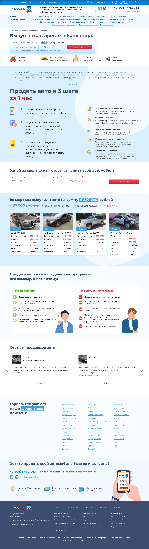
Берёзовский (68, 412)
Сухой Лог (118, 446)
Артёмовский (68, 408)
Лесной (91, 432)
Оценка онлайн (26, 2)
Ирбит (117, 418)
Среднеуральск (95, 446)
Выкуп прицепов (107, 25)
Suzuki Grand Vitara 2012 (121, 234)
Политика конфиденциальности (21, 525)
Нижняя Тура (94, 435)
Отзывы (53, 2)
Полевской (119, 439)
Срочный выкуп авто (45, 16)
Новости (41, 2)
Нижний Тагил (68, 435)
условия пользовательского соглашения (48, 50)
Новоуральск (120, 435)
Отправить (79, 47)
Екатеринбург (68, 405)
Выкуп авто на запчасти (41, 19)
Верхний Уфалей (95, 415)
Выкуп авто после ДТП (67, 16)
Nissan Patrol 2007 (88, 232)
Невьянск (118, 432)
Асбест (91, 408)
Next (142, 234)
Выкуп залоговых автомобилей (67, 19)
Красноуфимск (94, 429)
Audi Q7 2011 (18, 232)
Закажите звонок (85, 472)
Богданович (119, 412)
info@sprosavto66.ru (97, 2)
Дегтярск (92, 418)
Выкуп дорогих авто (78, 22)
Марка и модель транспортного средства (27, 177)
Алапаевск (93, 405)
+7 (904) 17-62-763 (55, 43)
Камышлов (67, 425)
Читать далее (75, 84)
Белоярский (119, 408)
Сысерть (66, 449)
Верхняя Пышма (121, 415)
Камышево (119, 422)
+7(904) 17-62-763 (23, 472)
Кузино (117, 429)
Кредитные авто (86, 16)
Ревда (65, 442)
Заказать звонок (132, 11)
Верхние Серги (69, 415)
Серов (117, 442)
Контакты (65, 2)
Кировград (119, 425)
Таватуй (91, 449)
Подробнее (41, 383)
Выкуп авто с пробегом (105, 16)
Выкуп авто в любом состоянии (120, 19)
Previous (7, 234)
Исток (64, 422)
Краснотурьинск (69, 429)
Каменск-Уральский (97, 422)
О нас (12, 2)
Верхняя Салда (69, 418)
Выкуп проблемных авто (94, 19)
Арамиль (118, 405)
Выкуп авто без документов (63, 25)
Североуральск (95, 442)
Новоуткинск (67, 439)
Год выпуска (56, 177)
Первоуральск (94, 439)
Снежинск (66, 446)
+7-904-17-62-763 (126, 7)
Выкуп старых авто (117, 22)
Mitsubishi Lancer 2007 (57, 232)
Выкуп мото (123, 16)
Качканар (92, 425)
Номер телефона (75, 177)
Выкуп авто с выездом (88, 25)
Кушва (65, 432)
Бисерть (91, 412)
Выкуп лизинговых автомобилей (53, 22)
